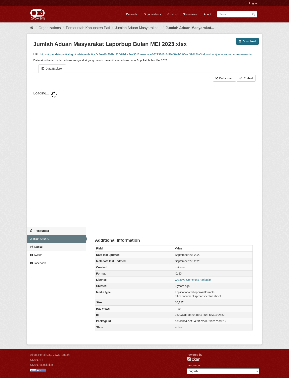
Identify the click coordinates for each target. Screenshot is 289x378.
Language (193, 365)
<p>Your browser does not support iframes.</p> (144, 154)
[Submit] (253, 14)
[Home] (32, 28)
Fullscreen (224, 78)
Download (247, 41)
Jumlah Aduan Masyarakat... (138, 28)
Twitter (36, 254)
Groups (172, 14)
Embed (246, 78)
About (207, 14)
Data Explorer (52, 68)
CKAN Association (41, 364)
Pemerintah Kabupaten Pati (88, 28)
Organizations (152, 14)
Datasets (131, 14)
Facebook (38, 263)
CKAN (193, 359)
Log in (253, 3)
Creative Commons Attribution (193, 279)
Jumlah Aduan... (40, 238)
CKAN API (36, 359)
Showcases (190, 14)
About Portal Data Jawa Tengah (50, 354)
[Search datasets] (237, 14)
